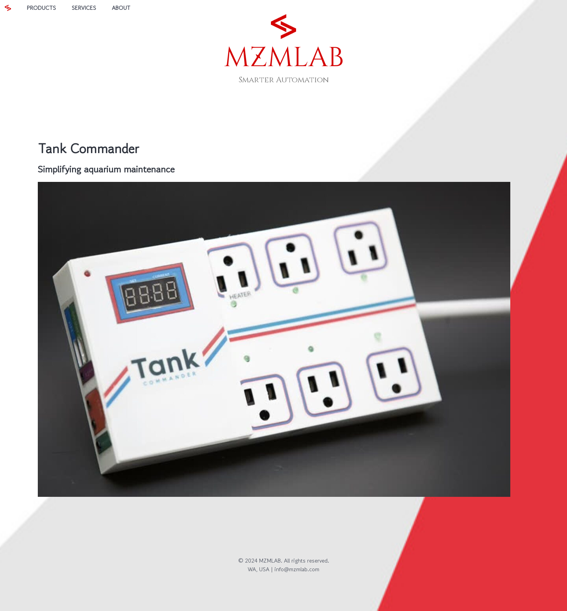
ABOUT (121, 8)
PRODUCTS (41, 8)
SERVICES (84, 8)
